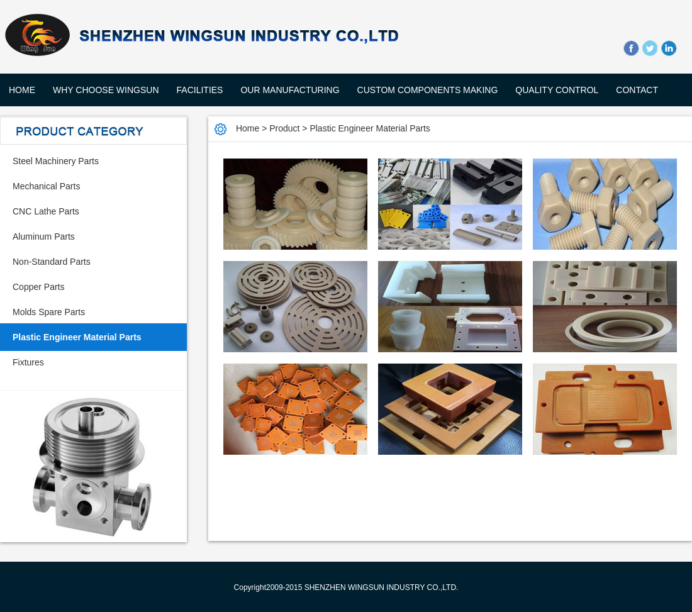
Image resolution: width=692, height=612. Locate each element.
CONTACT (637, 90)
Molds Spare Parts (49, 312)
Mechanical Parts (46, 186)
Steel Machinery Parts (56, 161)
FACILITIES (200, 90)
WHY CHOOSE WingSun (106, 90)
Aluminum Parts (44, 236)
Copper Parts (38, 287)
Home (22, 90)
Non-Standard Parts (52, 262)
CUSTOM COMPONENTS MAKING (427, 90)
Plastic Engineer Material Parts (77, 337)
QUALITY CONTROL (556, 90)
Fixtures (28, 362)
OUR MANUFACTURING (289, 90)
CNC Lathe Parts (46, 211)
